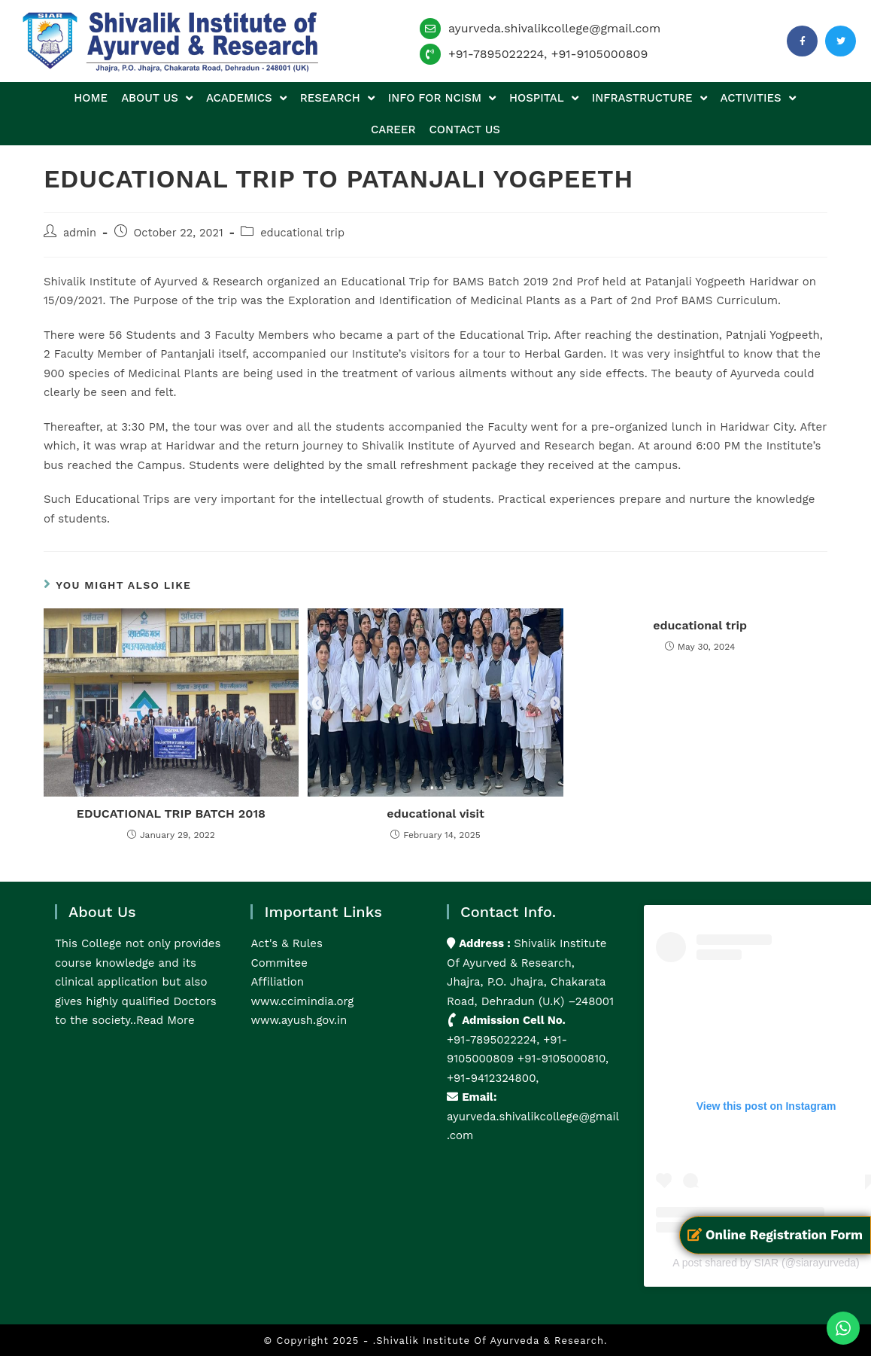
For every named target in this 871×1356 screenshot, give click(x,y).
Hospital (543, 98)
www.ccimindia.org (302, 1001)
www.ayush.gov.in (298, 1020)
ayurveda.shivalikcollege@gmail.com (554, 28)
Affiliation (277, 982)
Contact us (464, 129)
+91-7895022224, (495, 1040)
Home (91, 98)
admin (79, 233)
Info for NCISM (442, 98)
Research (337, 98)
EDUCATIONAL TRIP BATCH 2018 (171, 813)
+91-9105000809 (599, 54)
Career (393, 129)
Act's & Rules (286, 943)
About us (157, 98)
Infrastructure (649, 98)
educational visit (435, 813)
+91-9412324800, (493, 1078)
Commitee (278, 963)
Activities (758, 98)
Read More (165, 1020)
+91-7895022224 (496, 54)
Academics (246, 98)
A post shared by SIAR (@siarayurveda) (765, 1263)
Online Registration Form (775, 1234)
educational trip (302, 233)
